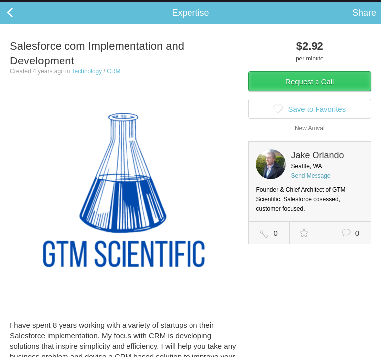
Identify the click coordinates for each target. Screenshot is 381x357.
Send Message (310, 185)
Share (364, 23)
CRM (113, 81)
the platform (53, 5)
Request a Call (309, 91)
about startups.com (342, 6)
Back (20, 23)
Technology (87, 81)
